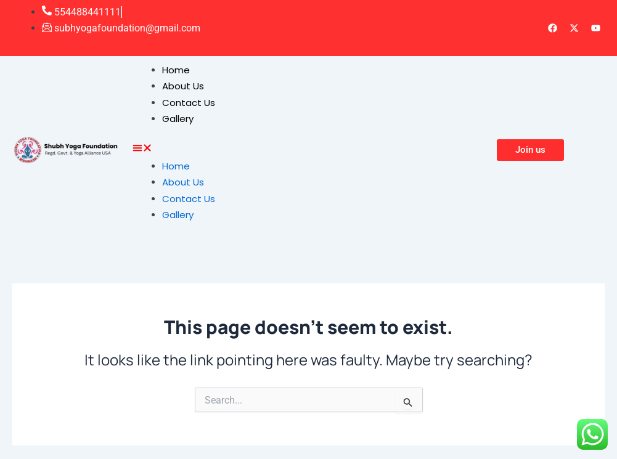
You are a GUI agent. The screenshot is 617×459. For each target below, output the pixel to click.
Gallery (178, 118)
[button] (308, 150)
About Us (183, 85)
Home (176, 69)
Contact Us (188, 102)
